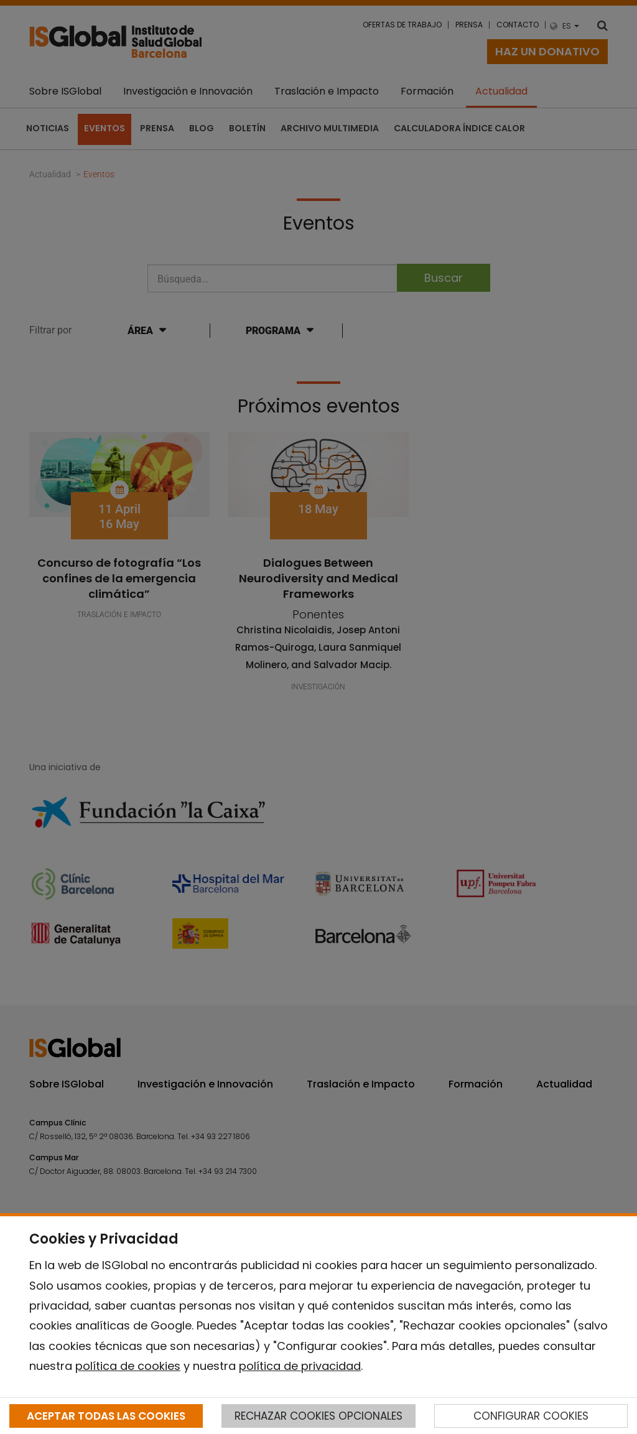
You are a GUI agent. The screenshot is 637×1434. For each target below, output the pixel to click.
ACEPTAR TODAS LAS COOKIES (106, 1415)
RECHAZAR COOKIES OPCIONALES (318, 1415)
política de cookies (127, 1366)
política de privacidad (300, 1366)
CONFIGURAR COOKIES (530, 1415)
